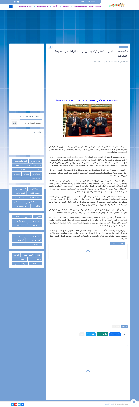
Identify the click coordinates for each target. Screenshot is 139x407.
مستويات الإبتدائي (80, 7)
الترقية (16, 255)
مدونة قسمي (109, 404)
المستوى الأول (21, 189)
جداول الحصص (18, 165)
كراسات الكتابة (36, 244)
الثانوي (55, 7)
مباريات (24, 263)
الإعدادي (66, 7)
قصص (21, 236)
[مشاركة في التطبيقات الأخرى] (81, 334)
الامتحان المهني (28, 255)
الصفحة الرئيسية (95, 7)
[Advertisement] (69, 27)
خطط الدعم (37, 170)
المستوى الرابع (19, 197)
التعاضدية (23, 259)
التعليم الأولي (36, 189)
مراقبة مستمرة (42, 7)
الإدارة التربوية (36, 161)
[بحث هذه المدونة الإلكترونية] (30, 123)
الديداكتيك (37, 165)
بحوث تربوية (37, 236)
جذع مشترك (21, 225)
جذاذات (38, 206)
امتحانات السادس (19, 202)
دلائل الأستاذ (21, 170)
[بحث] (11, 7)
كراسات (21, 240)
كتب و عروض (36, 240)
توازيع (29, 165)
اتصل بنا (81, 2)
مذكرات (26, 174)
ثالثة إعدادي (37, 221)
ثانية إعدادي (37, 225)
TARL (17, 217)
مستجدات (123, 47)
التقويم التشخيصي (25, 7)
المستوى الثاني (20, 193)
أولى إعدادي (21, 221)
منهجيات (17, 174)
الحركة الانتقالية (35, 263)
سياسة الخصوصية (92, 2)
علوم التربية (37, 174)
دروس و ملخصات (23, 206)
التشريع (38, 259)
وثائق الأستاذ (36, 178)
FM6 (39, 255)
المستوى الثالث (35, 193)
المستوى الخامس (35, 197)
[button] (115, 334)
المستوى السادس (35, 202)
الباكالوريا (28, 217)
